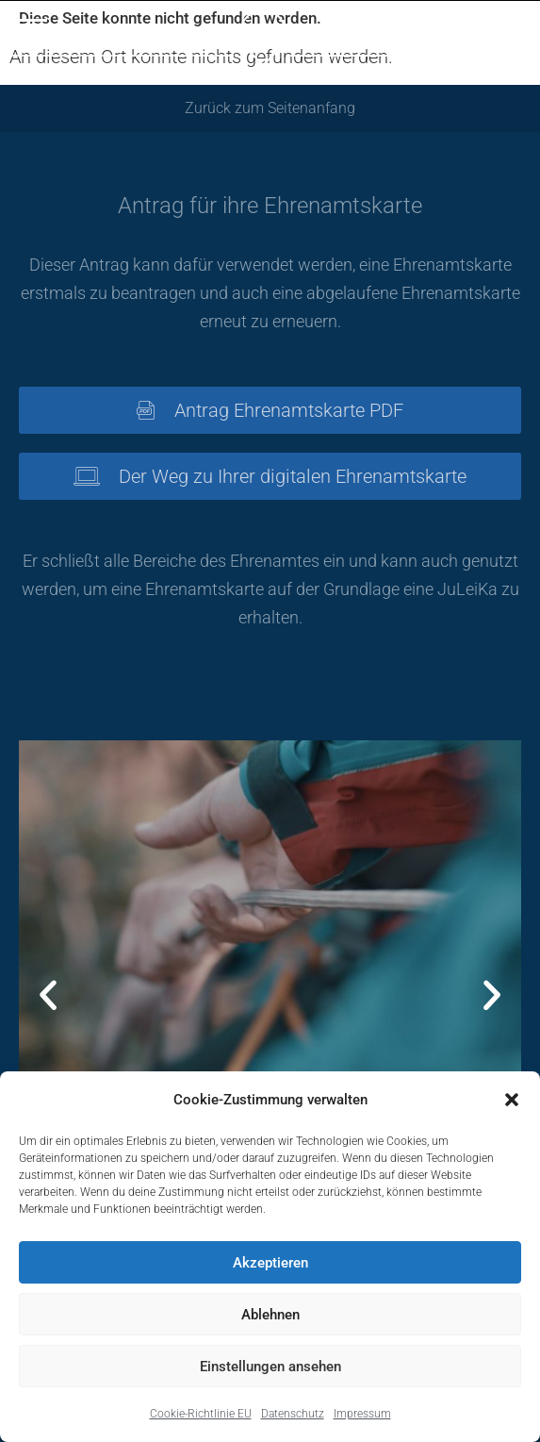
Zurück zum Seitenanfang (270, 108)
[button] (511, 1099)
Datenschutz (292, 1413)
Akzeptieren (270, 1262)
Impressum (362, 1413)
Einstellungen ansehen (270, 1366)
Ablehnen (270, 1314)
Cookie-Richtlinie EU (201, 1413)
